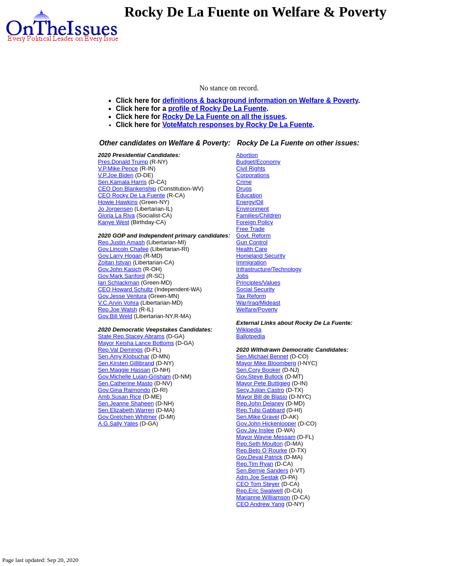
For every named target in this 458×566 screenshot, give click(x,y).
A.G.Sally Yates (118, 423)
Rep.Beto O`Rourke (261, 450)
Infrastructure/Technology (268, 269)
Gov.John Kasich (119, 269)
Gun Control (251, 242)
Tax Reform (251, 296)
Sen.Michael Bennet (262, 356)
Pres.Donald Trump (123, 161)
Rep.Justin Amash (121, 242)
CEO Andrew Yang (260, 504)
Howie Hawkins (118, 202)
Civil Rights (250, 168)
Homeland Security (260, 255)
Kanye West (113, 222)
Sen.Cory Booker (258, 369)
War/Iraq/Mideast (258, 302)
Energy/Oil (249, 202)
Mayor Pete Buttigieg (263, 383)
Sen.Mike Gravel (257, 416)
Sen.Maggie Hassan (124, 369)
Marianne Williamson (263, 497)
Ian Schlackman (119, 282)
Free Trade (250, 229)
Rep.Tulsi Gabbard (260, 410)
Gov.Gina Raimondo (124, 390)
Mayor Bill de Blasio (261, 396)
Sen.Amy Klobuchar (123, 356)
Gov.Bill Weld (115, 316)
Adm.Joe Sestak (257, 477)
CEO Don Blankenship (127, 188)
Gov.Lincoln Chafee (123, 249)
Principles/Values (258, 282)
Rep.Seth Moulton (259, 443)
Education (249, 195)
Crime (244, 182)
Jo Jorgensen (115, 208)
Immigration (251, 262)
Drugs (244, 188)
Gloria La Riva (116, 215)
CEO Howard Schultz (125, 289)
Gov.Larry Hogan (120, 255)
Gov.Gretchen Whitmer (127, 416)
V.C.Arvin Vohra (118, 302)
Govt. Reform (253, 235)
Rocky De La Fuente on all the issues (223, 116)
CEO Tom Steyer (258, 484)
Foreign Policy (254, 222)
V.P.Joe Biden (116, 175)
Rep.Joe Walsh (117, 309)
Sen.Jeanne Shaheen (126, 403)
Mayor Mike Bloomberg (266, 363)
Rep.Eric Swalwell (259, 490)
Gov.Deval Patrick (259, 457)
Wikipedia (248, 329)
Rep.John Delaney (260, 403)
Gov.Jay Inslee (255, 430)
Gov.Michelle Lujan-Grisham (134, 376)
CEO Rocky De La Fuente (131, 195)
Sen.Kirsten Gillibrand (126, 363)
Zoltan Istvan (114, 262)
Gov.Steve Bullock (259, 376)
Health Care (251, 249)
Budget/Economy (258, 161)
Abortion (247, 155)
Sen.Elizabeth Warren (126, 410)
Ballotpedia (250, 336)
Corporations (252, 175)
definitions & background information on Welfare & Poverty (260, 100)
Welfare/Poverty (256, 309)
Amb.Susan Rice (119, 396)
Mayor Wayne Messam (265, 437)
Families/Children (258, 215)
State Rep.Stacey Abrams (131, 336)
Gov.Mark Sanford (121, 275)
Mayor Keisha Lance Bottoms (136, 343)
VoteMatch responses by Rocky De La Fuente (237, 124)
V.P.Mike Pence (118, 168)
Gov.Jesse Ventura (122, 296)
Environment (252, 208)
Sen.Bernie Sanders (262, 470)
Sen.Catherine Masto (125, 383)
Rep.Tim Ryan (254, 463)
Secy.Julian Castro (260, 390)
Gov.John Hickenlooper (266, 423)
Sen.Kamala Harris (122, 182)
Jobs (242, 275)
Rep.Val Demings (120, 349)
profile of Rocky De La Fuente (217, 108)
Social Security (255, 289)
